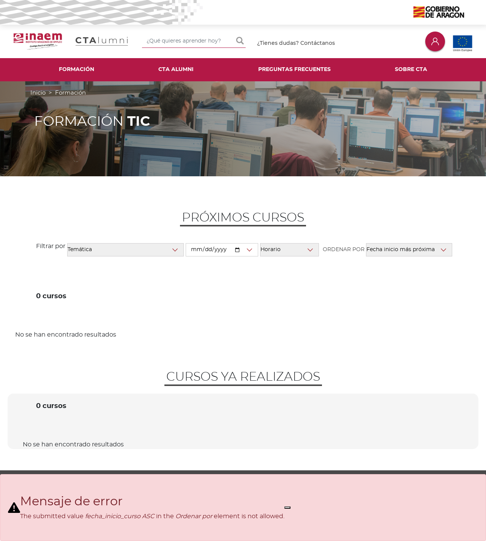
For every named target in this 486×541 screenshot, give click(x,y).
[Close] (287, 507)
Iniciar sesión (435, 41)
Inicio (38, 93)
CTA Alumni (176, 69)
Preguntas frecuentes (294, 69)
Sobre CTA (411, 69)
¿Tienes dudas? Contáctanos (296, 43)
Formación (76, 69)
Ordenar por (343, 249)
